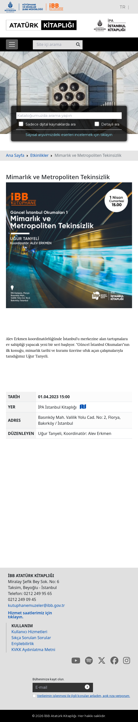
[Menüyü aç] (12, 44)
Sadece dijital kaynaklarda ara (47, 124)
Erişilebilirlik (22, 643)
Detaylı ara (107, 124)
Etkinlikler (39, 155)
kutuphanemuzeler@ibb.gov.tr (36, 605)
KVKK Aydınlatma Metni (33, 649)
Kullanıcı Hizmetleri (29, 631)
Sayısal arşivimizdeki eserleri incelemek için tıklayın (69, 134)
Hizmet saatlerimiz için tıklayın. (30, 615)
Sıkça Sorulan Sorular (31, 637)
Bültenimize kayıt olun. (48, 679)
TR (122, 7)
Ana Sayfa (15, 155)
